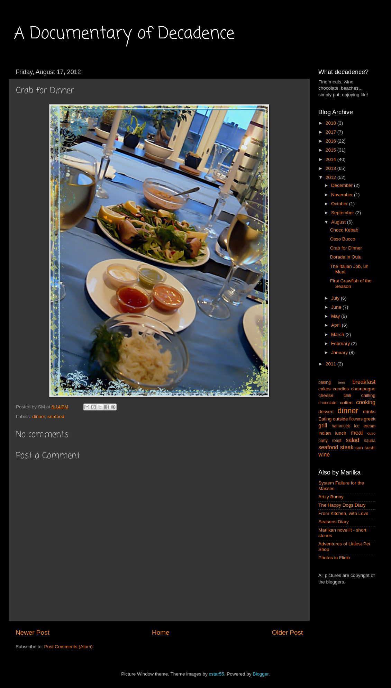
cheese (326, 395)
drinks (369, 411)
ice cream (365, 426)
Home (160, 632)
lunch (340, 433)
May (336, 316)
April (336, 325)
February (341, 343)
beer (341, 382)
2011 (331, 363)
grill (322, 425)
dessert (326, 411)
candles (341, 388)
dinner (38, 416)
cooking (365, 402)
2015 (331, 150)
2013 (331, 168)
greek (369, 419)
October (340, 203)
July (336, 298)
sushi (369, 447)
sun (359, 447)
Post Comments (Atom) (68, 646)
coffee (346, 402)
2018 (331, 123)
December (342, 185)
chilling (368, 395)
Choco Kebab (344, 230)
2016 (331, 141)
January (340, 352)
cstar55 (216, 674)
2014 (331, 159)
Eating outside (333, 419)
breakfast (363, 382)
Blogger (261, 674)
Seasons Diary (333, 521)
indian (324, 433)
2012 (331, 177)
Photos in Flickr (334, 557)
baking (324, 382)
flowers (355, 419)
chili (347, 395)
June (337, 307)
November (342, 194)
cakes (324, 388)
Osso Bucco (342, 239)
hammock (341, 426)
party (323, 440)
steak (347, 447)
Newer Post (32, 632)
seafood (56, 416)
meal (357, 432)
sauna (369, 440)
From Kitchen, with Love (343, 513)
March (338, 334)
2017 (331, 132)
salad (352, 440)
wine (324, 454)
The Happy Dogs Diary (342, 505)
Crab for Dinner (346, 248)
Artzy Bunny (331, 496)
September (343, 212)
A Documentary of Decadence (124, 33)
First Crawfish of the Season (351, 283)
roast (337, 440)
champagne (363, 388)
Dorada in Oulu (346, 257)
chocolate (327, 402)
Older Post (287, 632)
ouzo (371, 433)
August (339, 222)
